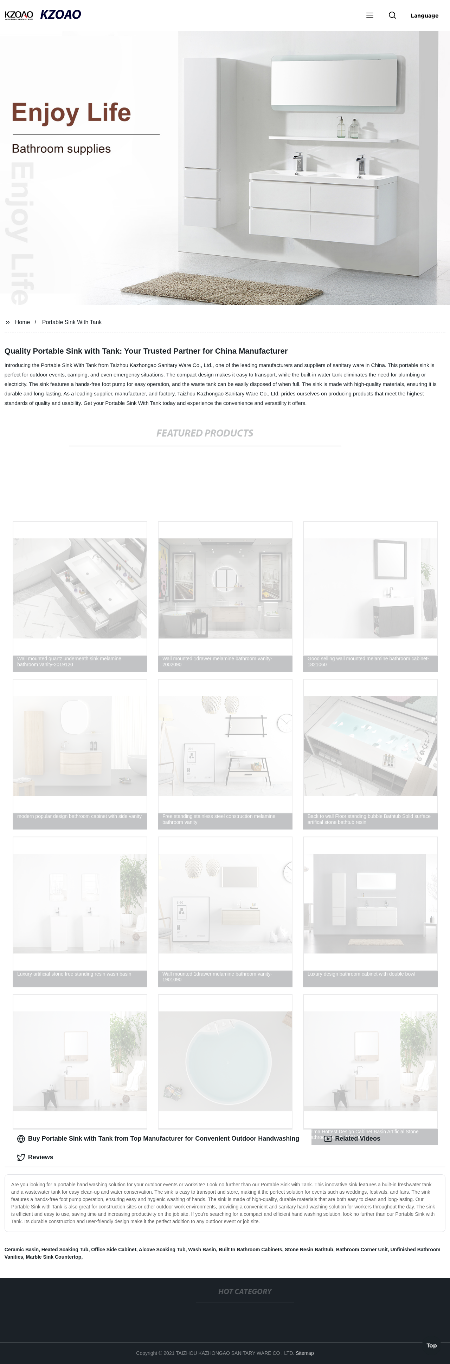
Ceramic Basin (22, 1249)
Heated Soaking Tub (65, 1249)
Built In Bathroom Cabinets (250, 1249)
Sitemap (305, 1353)
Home (22, 322)
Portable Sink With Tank (72, 322)
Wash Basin (202, 1249)
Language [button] (425, 15)
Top (431, 1345)
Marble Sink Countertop (54, 1257)
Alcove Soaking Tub (162, 1249)
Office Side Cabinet (113, 1249)
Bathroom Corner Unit (362, 1249)
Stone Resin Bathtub (309, 1249)
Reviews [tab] (35, 1157)
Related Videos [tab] (352, 1139)
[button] (369, 16)
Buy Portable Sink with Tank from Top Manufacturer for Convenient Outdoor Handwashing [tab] (158, 1139)
